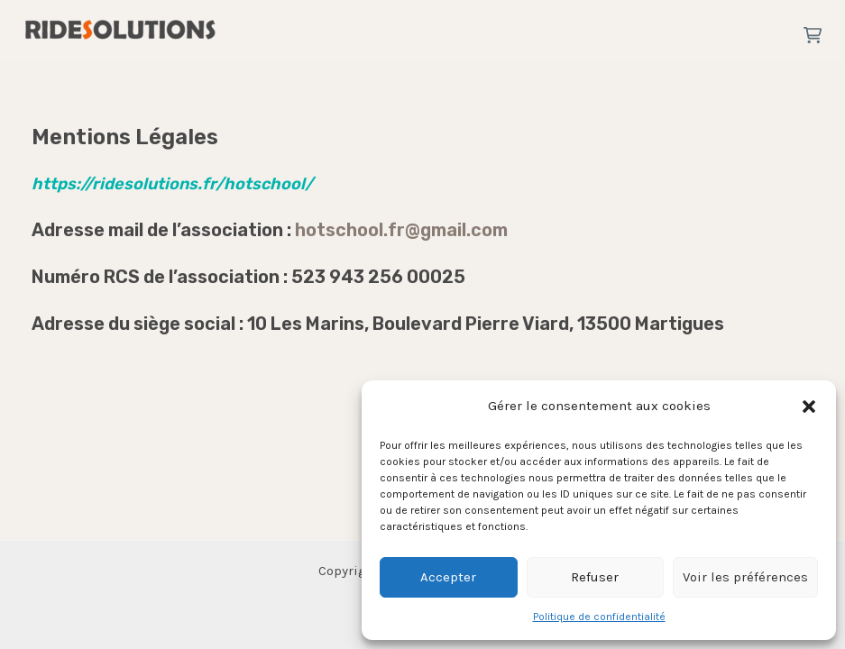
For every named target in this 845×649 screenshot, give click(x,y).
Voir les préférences (745, 577)
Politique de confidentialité (599, 616)
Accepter (448, 577)
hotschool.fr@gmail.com (401, 230)
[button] (809, 407)
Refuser (595, 577)
